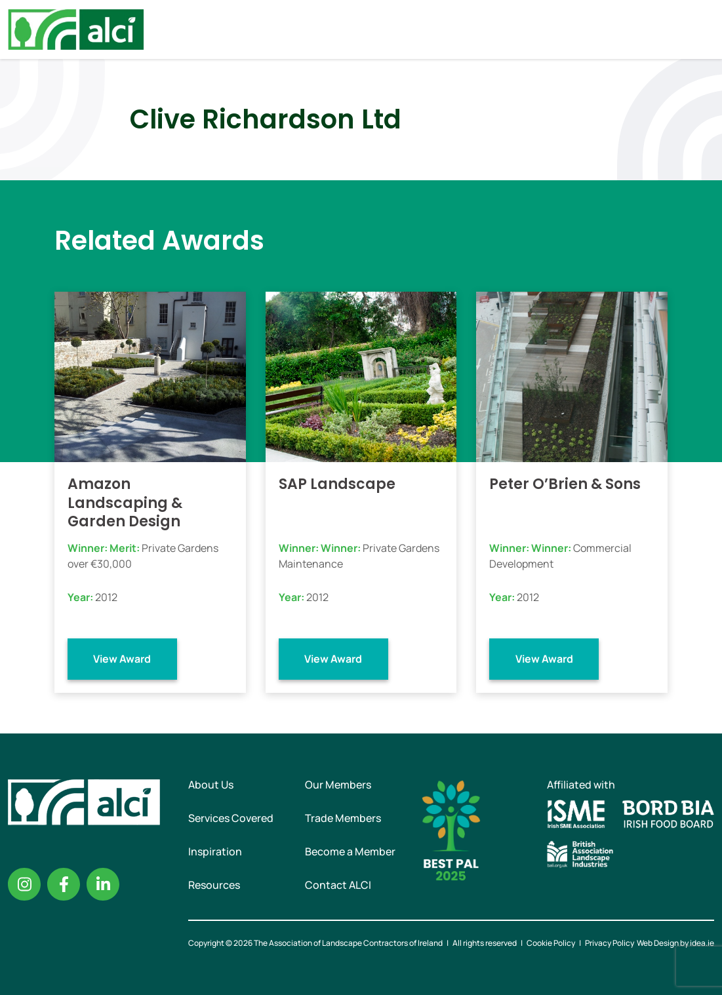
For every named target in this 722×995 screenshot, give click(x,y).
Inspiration (215, 851)
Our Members (338, 784)
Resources (214, 885)
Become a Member (350, 851)
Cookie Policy (551, 942)
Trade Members (343, 818)
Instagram (24, 884)
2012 (106, 597)
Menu (701, 29)
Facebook (63, 884)
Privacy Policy (609, 942)
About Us (210, 784)
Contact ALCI (338, 885)
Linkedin (103, 884)
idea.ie (702, 942)
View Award (122, 659)
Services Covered (230, 818)
